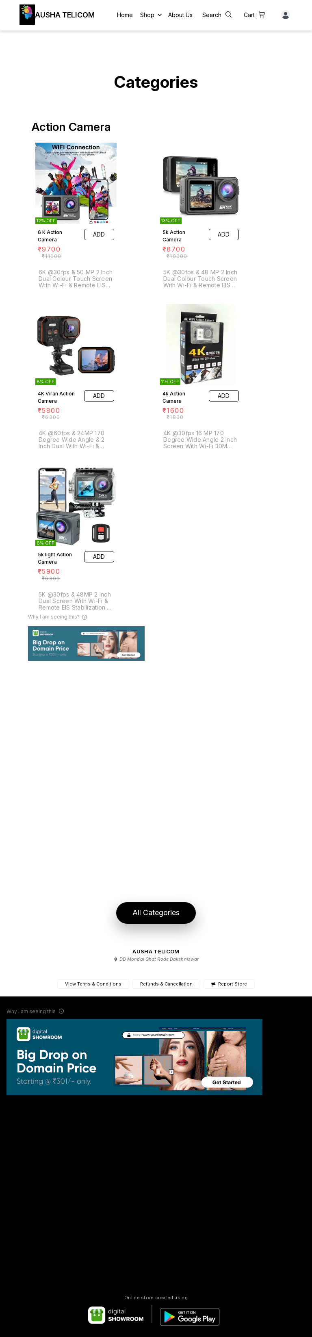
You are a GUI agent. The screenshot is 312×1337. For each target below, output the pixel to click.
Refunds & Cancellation (166, 984)
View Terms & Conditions (93, 984)
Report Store (229, 984)
